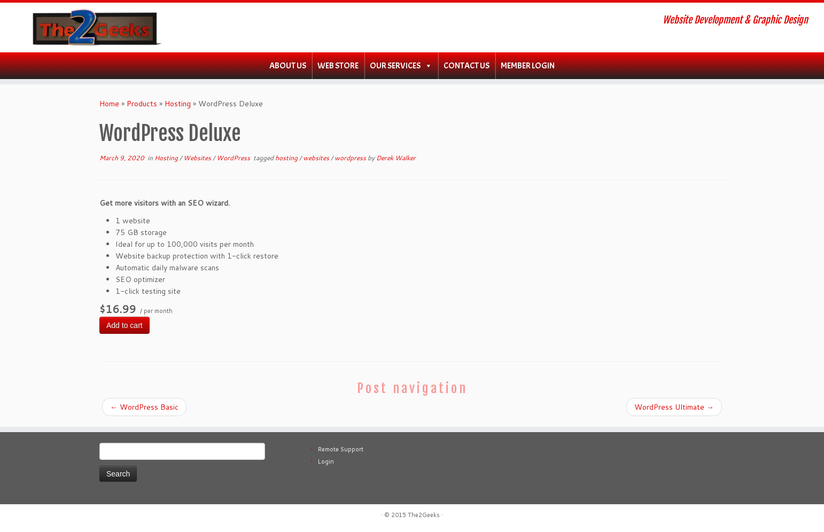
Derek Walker (396, 157)
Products (142, 103)
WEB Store (338, 65)
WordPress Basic (144, 407)
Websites (198, 157)
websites (317, 157)
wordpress (351, 157)
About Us (287, 65)
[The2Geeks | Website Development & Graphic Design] (95, 27)
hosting (287, 157)
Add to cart (124, 325)
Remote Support (340, 449)
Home (109, 103)
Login (326, 461)
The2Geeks (424, 515)
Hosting (178, 103)
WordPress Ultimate (674, 407)
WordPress (234, 157)
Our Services (395, 65)
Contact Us (466, 65)
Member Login (528, 65)
